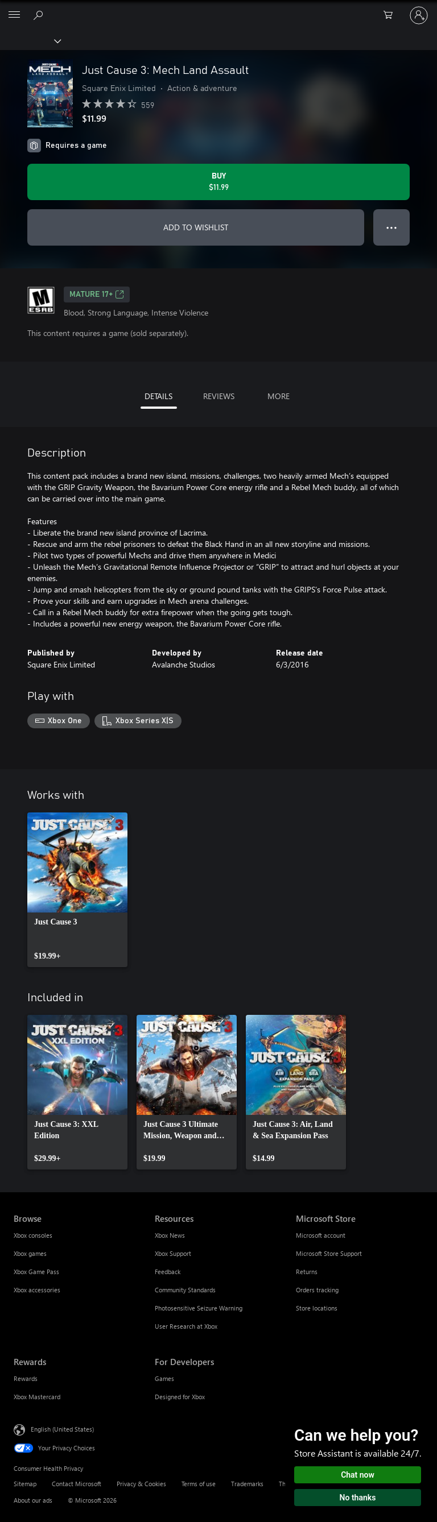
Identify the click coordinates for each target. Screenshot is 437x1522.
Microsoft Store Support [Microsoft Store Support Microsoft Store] (329, 1253)
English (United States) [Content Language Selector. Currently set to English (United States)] (62, 1428)
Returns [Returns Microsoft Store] (307, 1271)
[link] (77, 889)
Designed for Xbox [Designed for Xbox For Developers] (180, 1396)
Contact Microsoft (76, 1483)
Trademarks (247, 1483)
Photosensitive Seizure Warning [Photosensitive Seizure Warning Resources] (198, 1308)
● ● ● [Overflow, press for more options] (391, 227)
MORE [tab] (278, 396)
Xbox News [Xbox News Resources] (170, 1235)
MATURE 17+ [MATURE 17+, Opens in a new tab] (96, 294)
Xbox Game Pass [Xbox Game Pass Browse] (36, 1271)
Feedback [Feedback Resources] (167, 1271)
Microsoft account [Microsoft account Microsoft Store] (320, 1235)
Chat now (357, 1474)
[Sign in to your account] (418, 15)
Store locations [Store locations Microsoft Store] (316, 1308)
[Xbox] (30, 40)
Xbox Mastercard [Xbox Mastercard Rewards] (37, 1396)
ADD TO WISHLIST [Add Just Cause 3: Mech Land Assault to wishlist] (195, 227)
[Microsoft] (218, 8)
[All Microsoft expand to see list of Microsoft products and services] (14, 15)
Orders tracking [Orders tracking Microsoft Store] (317, 1289)
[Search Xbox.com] (40, 15)
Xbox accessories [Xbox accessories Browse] (37, 1289)
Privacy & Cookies (141, 1483)
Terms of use (199, 1483)
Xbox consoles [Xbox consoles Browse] (33, 1235)
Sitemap (25, 1483)
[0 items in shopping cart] (391, 15)
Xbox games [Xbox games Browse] (30, 1253)
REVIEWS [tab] (218, 396)
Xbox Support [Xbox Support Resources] (173, 1253)
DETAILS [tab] (158, 396)
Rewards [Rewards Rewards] (26, 1378)
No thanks (358, 1497)
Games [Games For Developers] (164, 1378)
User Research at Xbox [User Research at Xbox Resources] (186, 1326)
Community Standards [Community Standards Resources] (185, 1289)
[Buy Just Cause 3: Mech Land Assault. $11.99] (218, 182)
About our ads (33, 1500)
